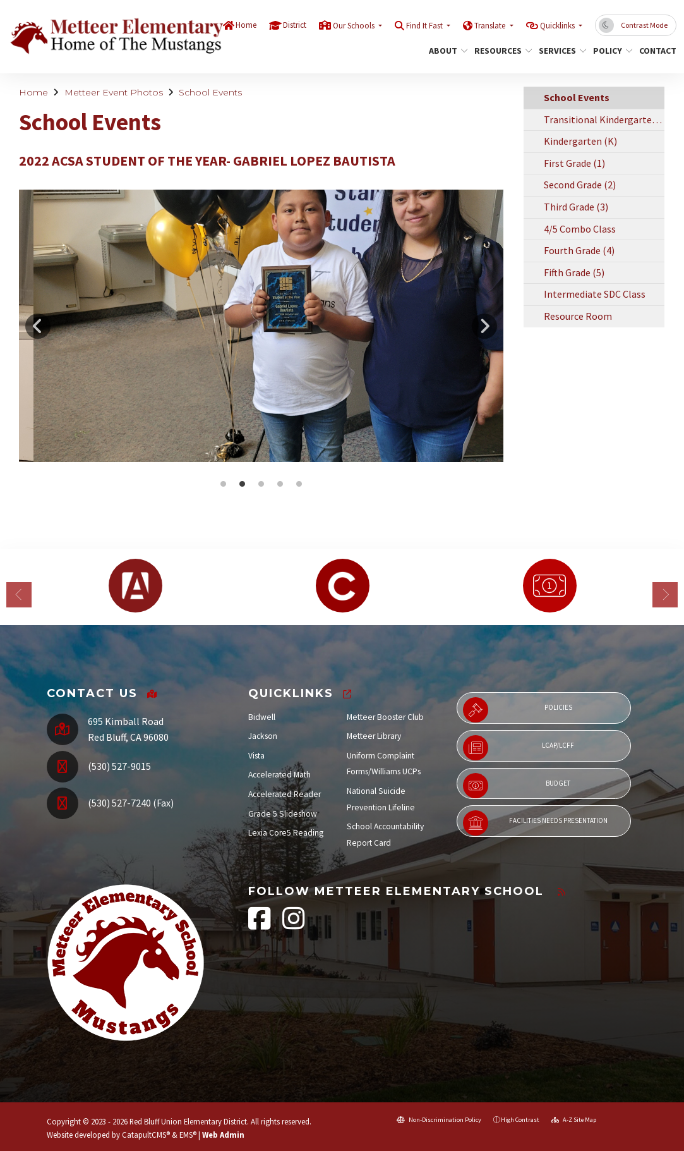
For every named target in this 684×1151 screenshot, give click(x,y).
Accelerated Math (279, 774)
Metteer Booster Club (385, 717)
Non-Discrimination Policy (439, 1120)
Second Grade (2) (580, 184)
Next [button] (484, 326)
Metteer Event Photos (113, 92)
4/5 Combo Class (580, 228)
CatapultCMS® (146, 1135)
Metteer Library (374, 736)
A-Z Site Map (573, 1120)
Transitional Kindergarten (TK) (604, 119)
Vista (256, 755)
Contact (655, 50)
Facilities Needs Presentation (535, 823)
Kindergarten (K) (580, 141)
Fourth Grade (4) (579, 250)
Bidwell (261, 717)
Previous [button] (38, 326)
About (446, 50)
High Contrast (520, 1120)
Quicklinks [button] (558, 25)
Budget (517, 785)
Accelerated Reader (284, 794)
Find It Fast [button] (425, 25)
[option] (261, 326)
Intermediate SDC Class (594, 294)
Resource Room (578, 316)
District (294, 25)
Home (246, 25)
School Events (210, 92)
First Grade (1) (574, 163)
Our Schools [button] (354, 25)
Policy (610, 50)
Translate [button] (490, 25)
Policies (517, 709)
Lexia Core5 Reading (285, 832)
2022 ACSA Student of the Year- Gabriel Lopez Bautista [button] (223, 484)
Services (560, 50)
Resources (500, 50)
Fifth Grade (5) (574, 272)
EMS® (187, 1135)
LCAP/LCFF (519, 747)
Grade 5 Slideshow (282, 813)
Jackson (262, 736)
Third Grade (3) (576, 206)
